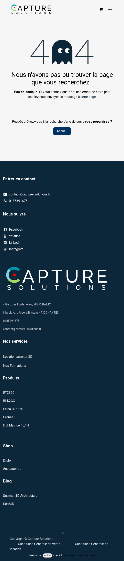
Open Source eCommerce (79, 555)
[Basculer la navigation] (110, 9)
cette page (88, 97)
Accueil (62, 131)
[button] (62, 533)
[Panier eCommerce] (101, 9)
